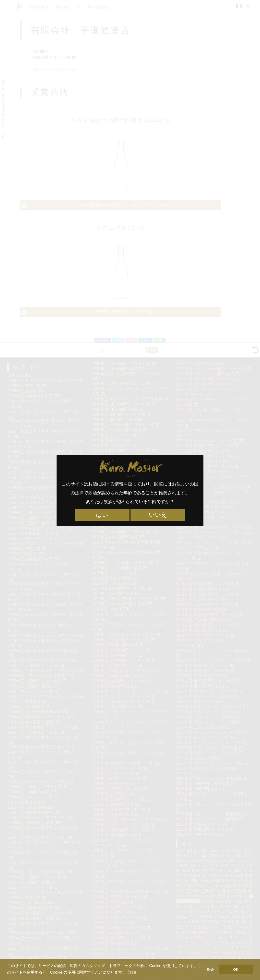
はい (102, 515)
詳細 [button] (132, 972)
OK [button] (235, 969)
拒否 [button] (210, 969)
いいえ (158, 515)
